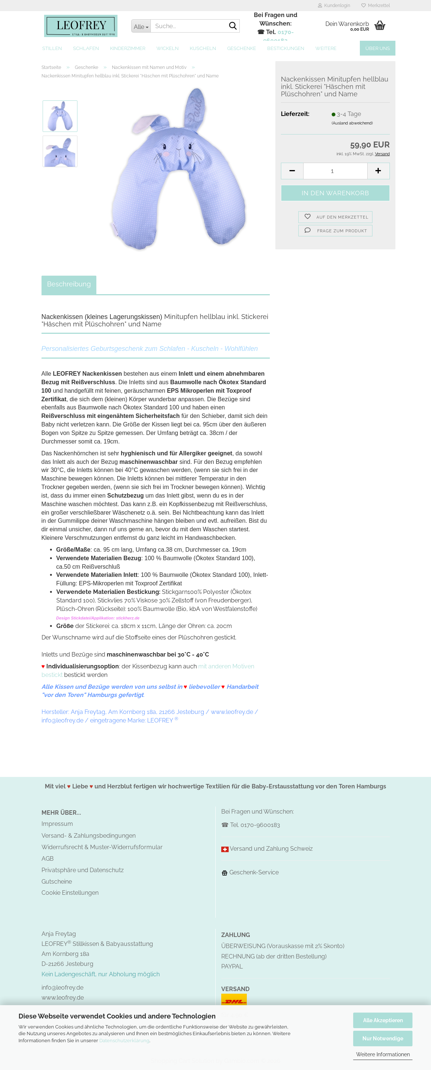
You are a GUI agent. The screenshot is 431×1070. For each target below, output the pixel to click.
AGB (48, 858)
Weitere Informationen (383, 1054)
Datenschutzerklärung (124, 1040)
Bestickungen (285, 48)
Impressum (57, 823)
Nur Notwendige (382, 1038)
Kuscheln (203, 48)
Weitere (325, 48)
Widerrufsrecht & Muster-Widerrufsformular (102, 847)
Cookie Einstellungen (70, 892)
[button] (292, 171)
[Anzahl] (335, 171)
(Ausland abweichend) (352, 123)
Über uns (377, 48)
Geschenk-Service (250, 872)
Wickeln (167, 48)
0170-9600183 (260, 824)
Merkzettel (375, 5)
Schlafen (86, 48)
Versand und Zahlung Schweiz (271, 848)
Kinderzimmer (127, 48)
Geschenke (241, 48)
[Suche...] (140, 26)
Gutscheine (57, 881)
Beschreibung (69, 284)
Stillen (52, 48)
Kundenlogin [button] (334, 5)
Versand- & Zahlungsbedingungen (89, 835)
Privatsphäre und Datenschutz (83, 870)
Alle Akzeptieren (383, 1020)
